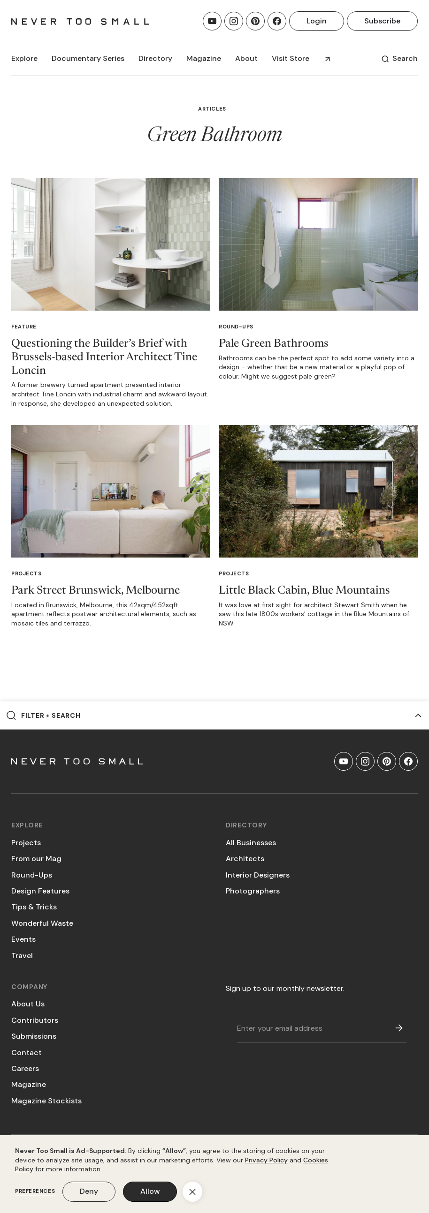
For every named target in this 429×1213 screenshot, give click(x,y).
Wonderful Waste (42, 923)
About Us (28, 1004)
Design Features (40, 891)
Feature (24, 326)
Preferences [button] (35, 1191)
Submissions (33, 1036)
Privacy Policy (266, 1160)
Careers (25, 1068)
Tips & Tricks (34, 907)
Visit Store (290, 58)
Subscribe (382, 21)
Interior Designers (258, 875)
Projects (26, 573)
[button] (24, 58)
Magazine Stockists (46, 1101)
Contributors (34, 1020)
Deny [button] (89, 1191)
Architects (245, 858)
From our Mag (36, 858)
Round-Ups (236, 326)
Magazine (28, 1084)
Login (316, 21)
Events (23, 939)
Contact (26, 1052)
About (246, 58)
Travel (22, 955)
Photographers (253, 891)
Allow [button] (150, 1191)
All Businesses (251, 843)
